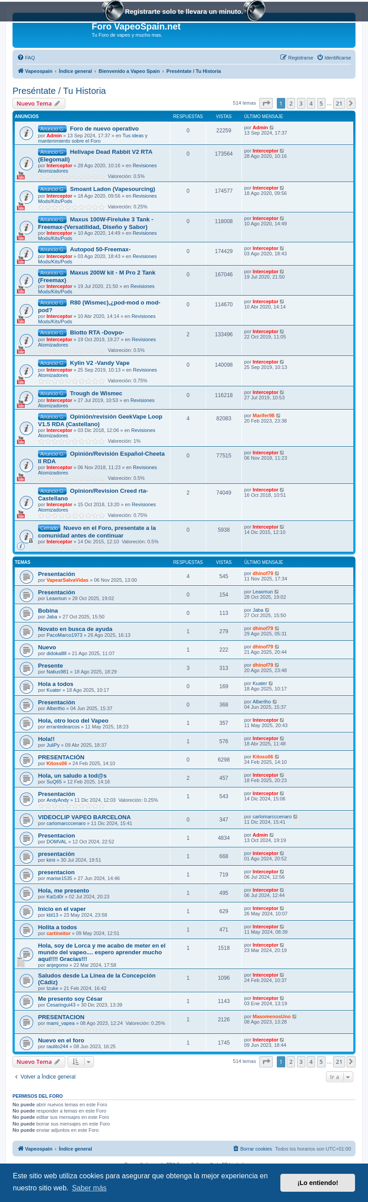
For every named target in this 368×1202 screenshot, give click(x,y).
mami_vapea (61, 1023)
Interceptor (59, 165)
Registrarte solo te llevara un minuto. (184, 12)
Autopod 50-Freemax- (100, 249)
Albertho (56, 708)
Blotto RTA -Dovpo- (97, 332)
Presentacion (56, 835)
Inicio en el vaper (62, 909)
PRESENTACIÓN (61, 757)
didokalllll (57, 653)
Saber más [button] (89, 1188)
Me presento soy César (70, 998)
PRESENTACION (61, 1017)
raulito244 (57, 1046)
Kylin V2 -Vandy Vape (99, 363)
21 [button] (339, 103)
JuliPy (53, 745)
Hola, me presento (63, 890)
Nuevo (47, 647)
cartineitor (59, 933)
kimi (51, 860)
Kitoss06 (57, 763)
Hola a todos (55, 684)
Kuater (54, 690)
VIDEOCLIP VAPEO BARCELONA (84, 817)
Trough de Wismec (96, 393)
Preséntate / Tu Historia (59, 91)
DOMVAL (57, 841)
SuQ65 (54, 781)
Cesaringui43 (61, 1004)
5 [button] (321, 103)
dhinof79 (263, 573)
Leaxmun (57, 598)
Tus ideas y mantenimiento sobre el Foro (93, 138)
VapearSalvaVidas (68, 580)
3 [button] (301, 103)
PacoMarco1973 (64, 635)
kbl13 (52, 915)
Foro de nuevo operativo (104, 128)
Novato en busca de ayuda (75, 629)
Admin (54, 135)
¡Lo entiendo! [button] (317, 1182)
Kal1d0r (55, 896)
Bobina (48, 610)
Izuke (52, 988)
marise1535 (59, 878)
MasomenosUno (272, 1016)
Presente (50, 665)
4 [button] (311, 103)
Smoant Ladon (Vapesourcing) (112, 189)
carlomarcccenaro (66, 823)
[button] (266, 103)
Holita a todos (57, 927)
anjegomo (57, 965)
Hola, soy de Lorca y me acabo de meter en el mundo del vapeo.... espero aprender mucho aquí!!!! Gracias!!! (101, 952)
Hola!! (46, 739)
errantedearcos (63, 726)
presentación (56, 854)
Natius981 (58, 671)
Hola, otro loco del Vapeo (73, 720)
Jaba (52, 616)
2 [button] (290, 103)
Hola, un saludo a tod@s (72, 775)
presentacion (56, 872)
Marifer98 (264, 415)
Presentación (56, 574)
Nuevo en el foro (61, 1040)
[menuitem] (26, 57)
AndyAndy (58, 800)
